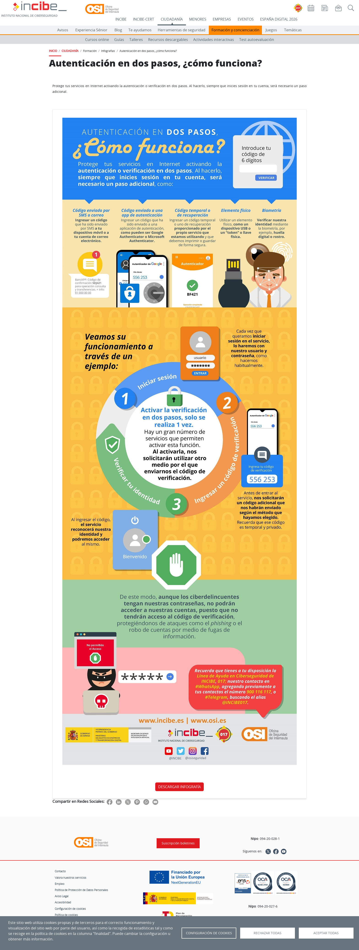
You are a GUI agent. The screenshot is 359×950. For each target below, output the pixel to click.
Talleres (136, 39)
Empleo (59, 884)
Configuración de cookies (70, 908)
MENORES (197, 19)
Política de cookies (66, 915)
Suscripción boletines (178, 843)
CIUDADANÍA (172, 19)
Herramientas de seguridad (181, 29)
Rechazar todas (267, 933)
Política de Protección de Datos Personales (81, 890)
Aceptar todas (326, 933)
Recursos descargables (168, 39)
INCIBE (121, 19)
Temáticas (293, 29)
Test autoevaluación (256, 39)
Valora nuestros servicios (70, 877)
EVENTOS (246, 19)
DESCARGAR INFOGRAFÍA (179, 786)
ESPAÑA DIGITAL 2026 (278, 19)
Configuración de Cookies (209, 933)
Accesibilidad (63, 902)
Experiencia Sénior (91, 29)
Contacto (60, 871)
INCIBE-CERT (143, 19)
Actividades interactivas (213, 39)
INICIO (53, 51)
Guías (119, 39)
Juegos (271, 29)
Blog (118, 29)
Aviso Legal (61, 896)
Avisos (62, 29)
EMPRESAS (222, 19)
